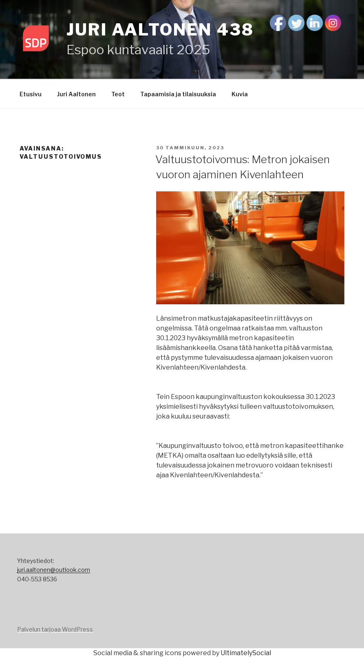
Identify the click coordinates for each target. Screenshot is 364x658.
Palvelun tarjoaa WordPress (55, 629)
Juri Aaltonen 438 (160, 30)
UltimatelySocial (246, 653)
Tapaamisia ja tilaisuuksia (178, 94)
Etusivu (31, 94)
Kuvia (240, 94)
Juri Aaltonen (76, 94)
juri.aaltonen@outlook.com (53, 569)
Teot (118, 94)
